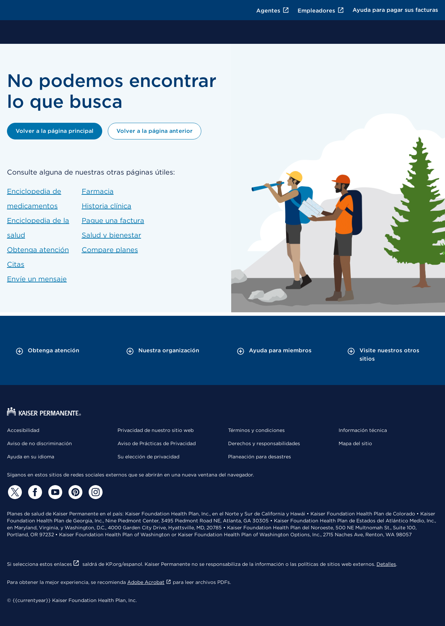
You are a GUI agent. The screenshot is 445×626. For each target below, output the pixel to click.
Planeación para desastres (259, 456)
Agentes (272, 10)
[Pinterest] (74, 492)
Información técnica (363, 430)
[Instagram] (95, 492)
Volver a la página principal (55, 131)
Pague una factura (113, 220)
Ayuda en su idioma (30, 456)
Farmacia (98, 191)
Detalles (386, 564)
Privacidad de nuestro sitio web (156, 430)
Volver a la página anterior (154, 131)
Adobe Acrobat (149, 582)
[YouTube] (54, 492)
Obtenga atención (38, 250)
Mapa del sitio (355, 443)
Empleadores (321, 10)
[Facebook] (34, 492)
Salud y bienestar (111, 235)
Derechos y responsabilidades (264, 443)
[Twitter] (14, 492)
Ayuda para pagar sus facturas (395, 10)
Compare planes (110, 250)
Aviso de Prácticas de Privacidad (157, 443)
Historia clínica (106, 206)
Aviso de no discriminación (39, 443)
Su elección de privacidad (148, 456)
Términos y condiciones (256, 430)
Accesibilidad (23, 430)
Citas (15, 264)
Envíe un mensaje (37, 279)
